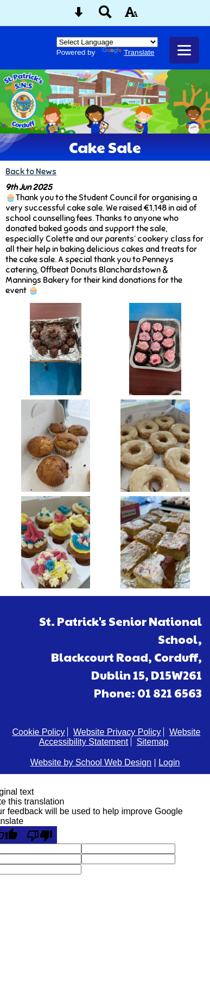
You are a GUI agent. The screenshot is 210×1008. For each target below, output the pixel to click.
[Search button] (105, 15)
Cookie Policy (38, 732)
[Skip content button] (79, 15)
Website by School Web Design (91, 762)
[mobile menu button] (184, 50)
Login (169, 762)
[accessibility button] (131, 15)
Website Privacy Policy (117, 732)
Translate (128, 52)
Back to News (30, 171)
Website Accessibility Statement (120, 736)
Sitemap (153, 741)
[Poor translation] (39, 835)
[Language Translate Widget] (107, 42)
